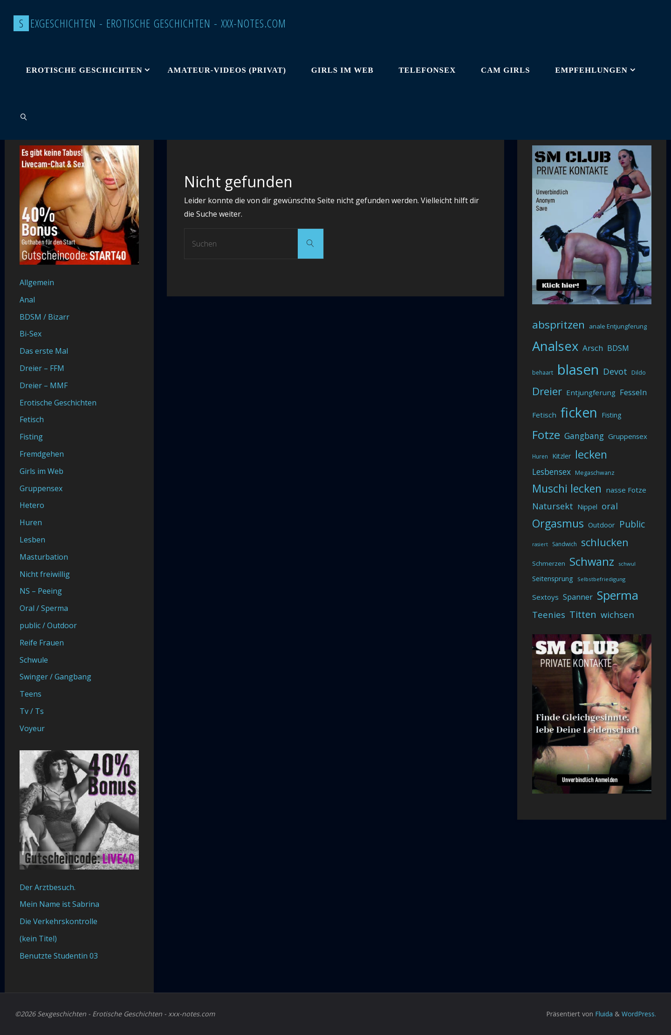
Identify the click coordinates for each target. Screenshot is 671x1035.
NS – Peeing (41, 591)
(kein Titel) (38, 938)
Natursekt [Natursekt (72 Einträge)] (552, 506)
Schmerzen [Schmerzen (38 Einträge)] (548, 563)
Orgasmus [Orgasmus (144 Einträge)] (558, 523)
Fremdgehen (42, 454)
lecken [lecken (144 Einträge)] (591, 454)
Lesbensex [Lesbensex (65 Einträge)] (551, 471)
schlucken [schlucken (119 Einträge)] (605, 542)
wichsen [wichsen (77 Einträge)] (617, 614)
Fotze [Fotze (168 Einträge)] (546, 434)
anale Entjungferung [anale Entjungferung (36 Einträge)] (618, 326)
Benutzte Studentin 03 (59, 956)
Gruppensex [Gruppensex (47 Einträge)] (627, 436)
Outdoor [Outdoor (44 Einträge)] (601, 525)
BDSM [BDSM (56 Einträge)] (618, 348)
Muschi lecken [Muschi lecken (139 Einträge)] (567, 488)
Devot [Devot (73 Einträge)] (615, 371)
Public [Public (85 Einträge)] (632, 524)
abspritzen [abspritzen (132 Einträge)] (558, 324)
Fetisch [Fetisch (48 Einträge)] (544, 414)
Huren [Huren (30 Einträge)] (540, 456)
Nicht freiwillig (45, 574)
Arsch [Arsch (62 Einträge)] (592, 348)
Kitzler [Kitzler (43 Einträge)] (561, 456)
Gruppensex (41, 488)
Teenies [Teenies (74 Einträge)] (548, 614)
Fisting (31, 437)
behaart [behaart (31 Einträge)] (542, 373)
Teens (30, 694)
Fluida (602, 1013)
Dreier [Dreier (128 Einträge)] (547, 391)
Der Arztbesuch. (47, 887)
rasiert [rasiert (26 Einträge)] (540, 544)
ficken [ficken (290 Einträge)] (579, 412)
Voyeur (32, 728)
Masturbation (44, 557)
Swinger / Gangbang (55, 677)
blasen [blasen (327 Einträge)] (578, 369)
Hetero (32, 505)
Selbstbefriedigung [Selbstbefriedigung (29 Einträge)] (601, 579)
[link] (24, 116)
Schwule (34, 660)
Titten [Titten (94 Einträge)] (582, 614)
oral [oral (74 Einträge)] (610, 506)
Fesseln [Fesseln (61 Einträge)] (633, 392)
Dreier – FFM (42, 368)
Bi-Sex (30, 334)
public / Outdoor (48, 625)
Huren (31, 522)
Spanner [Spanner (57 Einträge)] (578, 597)
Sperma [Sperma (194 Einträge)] (617, 595)
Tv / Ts (32, 711)
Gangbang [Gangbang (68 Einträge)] (584, 435)
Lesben (32, 540)
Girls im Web (41, 471)
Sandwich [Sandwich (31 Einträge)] (564, 544)
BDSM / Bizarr (44, 317)
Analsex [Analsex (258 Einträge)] (555, 346)
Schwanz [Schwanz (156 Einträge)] (591, 561)
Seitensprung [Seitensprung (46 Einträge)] (552, 578)
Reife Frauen (42, 642)
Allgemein (37, 282)
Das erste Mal (44, 351)
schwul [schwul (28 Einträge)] (627, 563)
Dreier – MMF (44, 385)
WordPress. (638, 1013)
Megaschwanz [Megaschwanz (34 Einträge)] (595, 473)
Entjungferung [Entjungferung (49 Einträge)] (591, 392)
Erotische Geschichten (58, 403)
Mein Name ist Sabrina (59, 904)
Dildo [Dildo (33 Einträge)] (638, 373)
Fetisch (32, 419)
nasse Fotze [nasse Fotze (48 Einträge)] (626, 489)
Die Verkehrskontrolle (58, 921)
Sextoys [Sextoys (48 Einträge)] (545, 597)
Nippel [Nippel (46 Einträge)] (587, 506)
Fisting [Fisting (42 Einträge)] (612, 415)
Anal (27, 300)
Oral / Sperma (44, 608)
